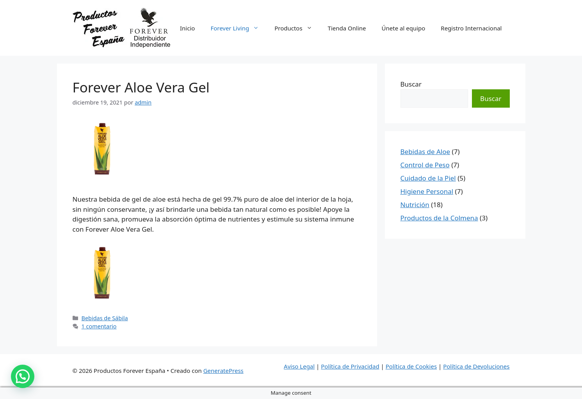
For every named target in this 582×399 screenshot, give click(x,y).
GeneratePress (223, 370)
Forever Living (238, 28)
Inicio (187, 28)
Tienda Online (347, 28)
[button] (22, 376)
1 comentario (99, 326)
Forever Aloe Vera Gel (141, 87)
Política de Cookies (411, 366)
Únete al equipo (403, 28)
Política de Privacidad (350, 366)
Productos (297, 28)
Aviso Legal (299, 366)
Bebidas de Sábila (105, 318)
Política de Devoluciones (476, 366)
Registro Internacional (471, 28)
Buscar (411, 84)
